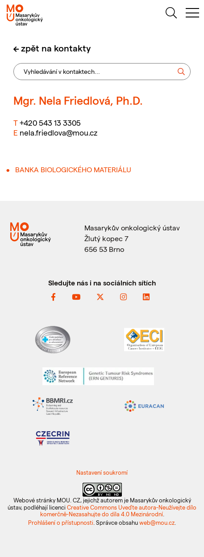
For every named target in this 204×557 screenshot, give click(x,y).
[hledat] (171, 14)
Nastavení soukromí (102, 472)
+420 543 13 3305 (50, 122)
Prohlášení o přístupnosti (60, 522)
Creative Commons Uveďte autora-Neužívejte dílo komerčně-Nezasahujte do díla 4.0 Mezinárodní (118, 510)
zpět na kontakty (56, 48)
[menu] (192, 14)
